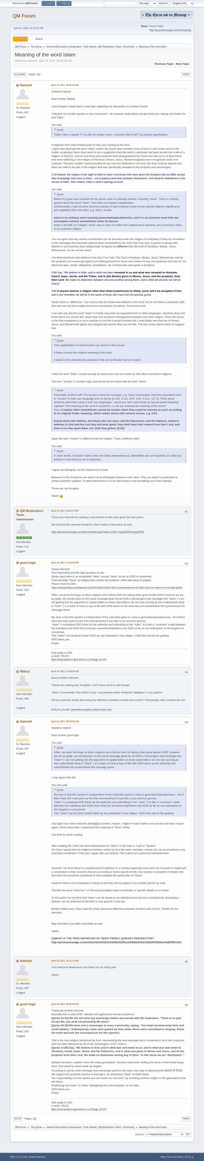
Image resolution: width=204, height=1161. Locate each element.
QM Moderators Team (109, 46)
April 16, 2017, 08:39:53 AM (64, 721)
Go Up (17, 1118)
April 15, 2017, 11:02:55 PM (64, 562)
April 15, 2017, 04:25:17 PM (64, 511)
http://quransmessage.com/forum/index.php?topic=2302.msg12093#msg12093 (97, 531)
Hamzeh (26, 85)
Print (186, 74)
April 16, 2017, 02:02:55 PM (64, 1004)
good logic (28, 562)
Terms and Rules (175, 1157)
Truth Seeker (90, 46)
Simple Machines (37, 1157)
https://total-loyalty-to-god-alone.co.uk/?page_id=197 (79, 659)
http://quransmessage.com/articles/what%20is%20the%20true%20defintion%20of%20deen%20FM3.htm (116, 942)
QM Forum (24, 15)
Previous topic (164, 63)
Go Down (19, 74)
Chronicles (128, 46)
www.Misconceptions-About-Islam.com (91, 709)
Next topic (182, 63)
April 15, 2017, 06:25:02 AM (64, 85)
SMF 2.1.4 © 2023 (19, 1157)
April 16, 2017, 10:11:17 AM (64, 961)
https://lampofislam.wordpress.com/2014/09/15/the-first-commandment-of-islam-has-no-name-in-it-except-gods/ (116, 587)
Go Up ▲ (189, 1157)
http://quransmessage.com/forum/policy (170, 30)
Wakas (25, 671)
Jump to (139, 1134)
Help (162, 1157)
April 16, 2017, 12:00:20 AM (64, 671)
